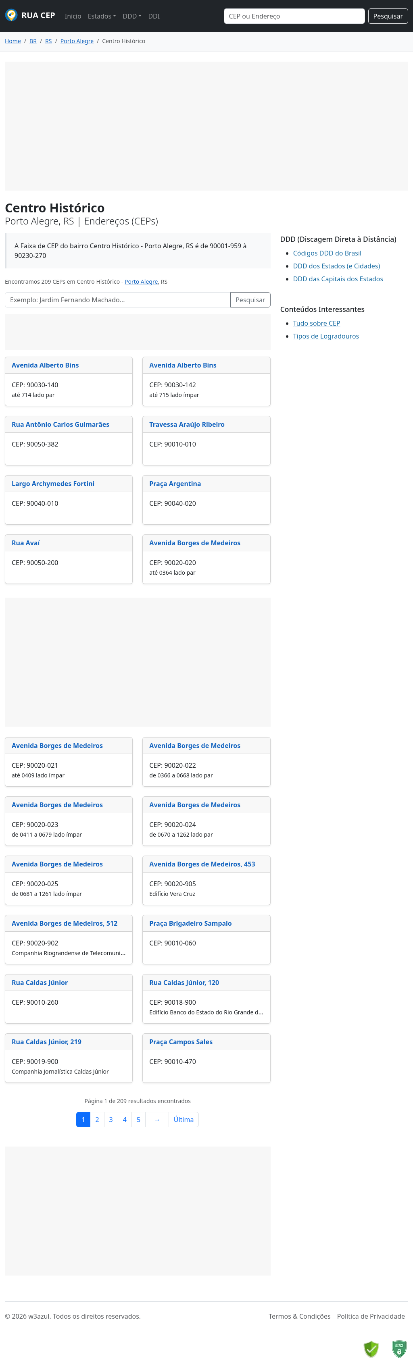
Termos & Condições (299, 1316)
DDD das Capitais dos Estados (338, 278)
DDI (154, 16)
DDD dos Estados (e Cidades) (336, 266)
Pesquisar (388, 16)
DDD (130, 16)
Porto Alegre (141, 281)
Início (73, 16)
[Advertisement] (206, 126)
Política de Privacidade (371, 1316)
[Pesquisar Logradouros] (118, 299)
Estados (100, 16)
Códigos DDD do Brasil (327, 253)
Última (184, 1119)
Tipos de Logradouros (326, 336)
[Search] (294, 16)
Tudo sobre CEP (316, 323)
